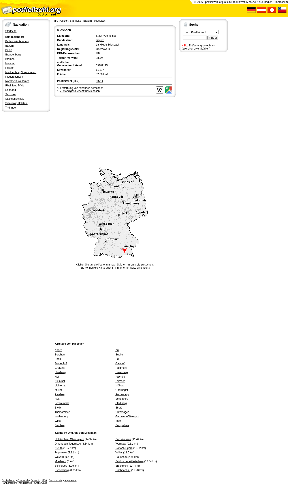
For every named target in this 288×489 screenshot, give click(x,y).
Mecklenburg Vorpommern (20, 72)
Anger (58, 350)
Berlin (8, 50)
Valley (118, 452)
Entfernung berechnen (202, 45)
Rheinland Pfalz (14, 85)
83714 (99, 81)
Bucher (119, 354)
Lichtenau (60, 385)
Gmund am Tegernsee (68, 443)
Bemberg (60, 425)
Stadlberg (121, 403)
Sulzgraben (122, 425)
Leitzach (120, 381)
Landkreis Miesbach (108, 44)
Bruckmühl (121, 465)
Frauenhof (61, 363)
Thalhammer (62, 412)
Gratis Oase (40, 482)
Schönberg (121, 398)
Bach (118, 420)
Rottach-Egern (123, 448)
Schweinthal (62, 403)
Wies (58, 420)
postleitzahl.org (214, 2)
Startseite (11, 31)
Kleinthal (60, 381)
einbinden (142, 267)
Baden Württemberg (17, 41)
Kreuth (58, 448)
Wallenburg (61, 416)
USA (44, 480)
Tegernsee (61, 452)
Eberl (58, 359)
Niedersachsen (14, 76)
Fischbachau (122, 470)
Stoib (58, 407)
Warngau (120, 443)
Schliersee (61, 465)
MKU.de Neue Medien (259, 2)
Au (117, 350)
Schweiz (35, 480)
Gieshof (119, 363)
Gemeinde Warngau (127, 416)
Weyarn (59, 456)
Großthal (60, 367)
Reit (57, 398)
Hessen (9, 67)
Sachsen (10, 94)
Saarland (10, 90)
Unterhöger (122, 412)
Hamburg (10, 63)
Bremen (10, 59)
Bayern (9, 45)
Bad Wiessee (123, 439)
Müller (58, 390)
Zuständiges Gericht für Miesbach (80, 91)
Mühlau (119, 385)
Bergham (60, 354)
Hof (57, 376)
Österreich (23, 480)
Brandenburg (13, 54)
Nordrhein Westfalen (17, 81)
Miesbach (99, 20)
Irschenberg (62, 470)
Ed (117, 359)
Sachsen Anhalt (14, 98)
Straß (118, 407)
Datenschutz (55, 480)
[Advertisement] (115, 131)
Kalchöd (120, 376)
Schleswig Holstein (16, 103)
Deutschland (8, 480)
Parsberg (60, 394)
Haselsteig (121, 372)
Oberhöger (121, 390)
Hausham (121, 456)
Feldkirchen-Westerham (129, 461)
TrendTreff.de (24, 482)
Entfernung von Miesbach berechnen (81, 88)
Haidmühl (121, 367)
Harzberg (60, 372)
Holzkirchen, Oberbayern (69, 439)
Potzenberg (122, 394)
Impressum (281, 2)
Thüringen (11, 107)
